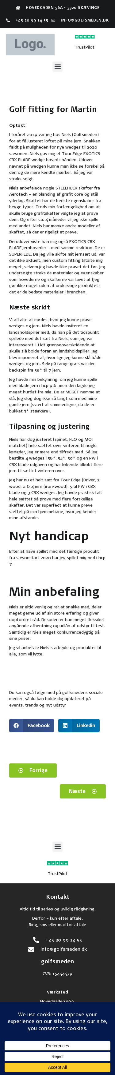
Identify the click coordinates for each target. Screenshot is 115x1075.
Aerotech (18, 194)
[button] (57, 67)
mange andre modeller (72, 225)
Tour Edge (72, 153)
